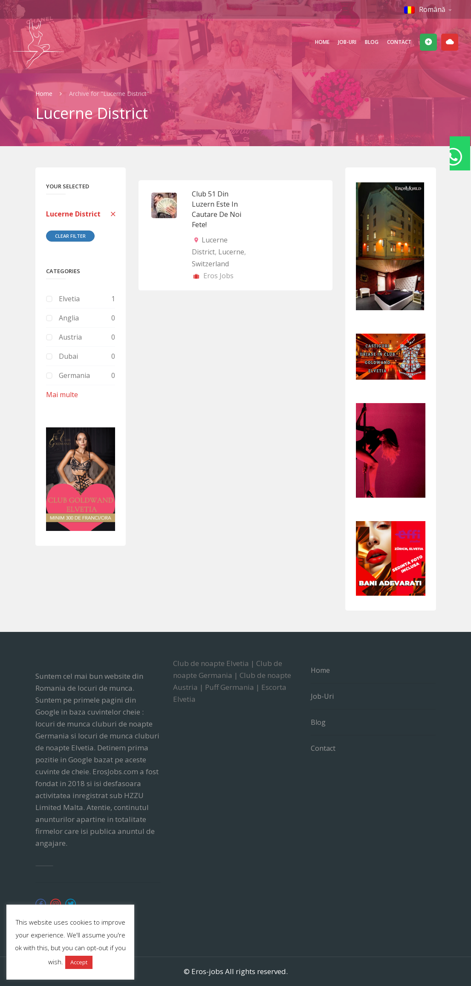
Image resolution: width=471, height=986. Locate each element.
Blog (372, 42)
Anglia (69, 318)
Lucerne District (73, 214)
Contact (399, 42)
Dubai (68, 356)
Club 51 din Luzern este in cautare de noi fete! (216, 209)
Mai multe (62, 394)
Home (322, 42)
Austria (70, 337)
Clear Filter (70, 236)
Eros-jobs (207, 971)
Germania (74, 375)
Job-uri (347, 42)
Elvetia (69, 298)
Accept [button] (78, 962)
